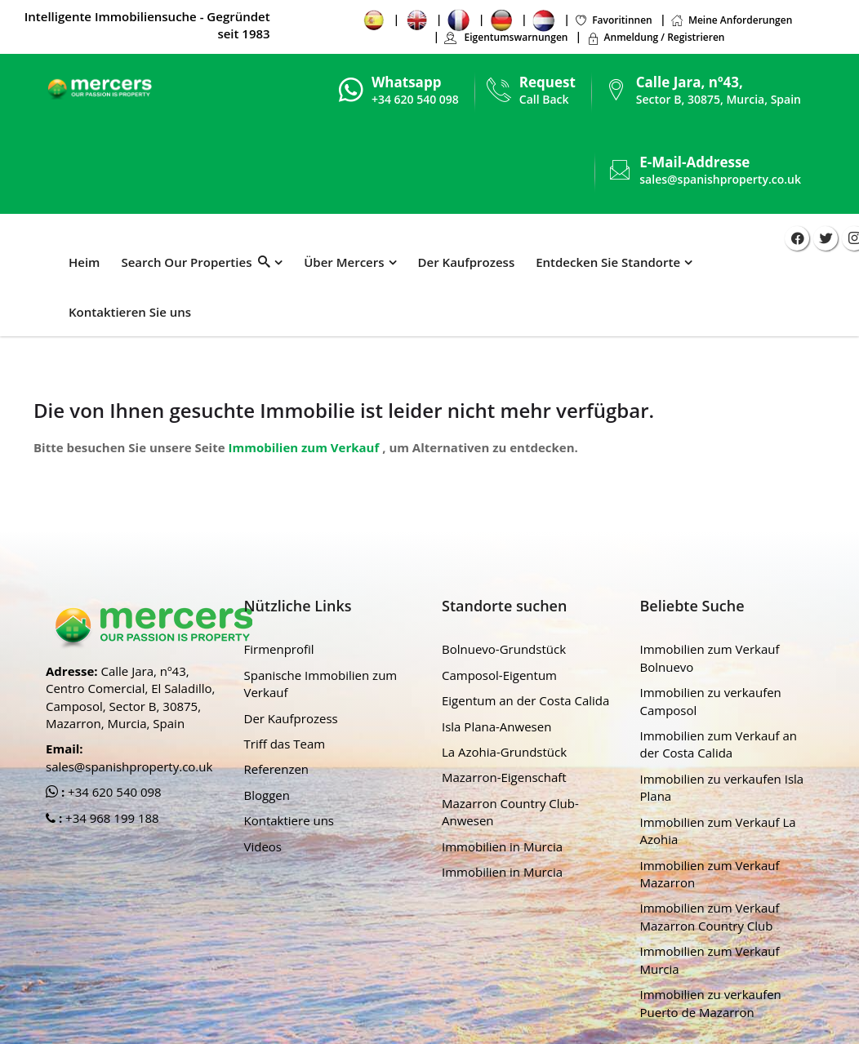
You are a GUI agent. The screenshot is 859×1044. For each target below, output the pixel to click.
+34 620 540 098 (113, 792)
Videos (263, 846)
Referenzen (276, 769)
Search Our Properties (195, 262)
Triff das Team (285, 743)
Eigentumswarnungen (505, 37)
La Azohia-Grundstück (504, 752)
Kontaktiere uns (289, 820)
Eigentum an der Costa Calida (525, 700)
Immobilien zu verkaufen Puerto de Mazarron (710, 1003)
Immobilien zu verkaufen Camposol (710, 700)
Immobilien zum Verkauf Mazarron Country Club (710, 916)
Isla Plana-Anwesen (496, 726)
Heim (84, 262)
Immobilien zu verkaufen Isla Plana (722, 787)
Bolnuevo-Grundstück (504, 649)
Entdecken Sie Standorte (608, 262)
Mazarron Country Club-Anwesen (510, 812)
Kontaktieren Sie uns (130, 312)
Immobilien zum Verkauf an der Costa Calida (718, 744)
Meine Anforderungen (731, 20)
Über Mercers (344, 262)
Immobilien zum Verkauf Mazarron (710, 874)
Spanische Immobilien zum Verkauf (321, 683)
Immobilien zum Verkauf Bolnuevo (710, 657)
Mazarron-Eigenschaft (504, 777)
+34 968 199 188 (110, 818)
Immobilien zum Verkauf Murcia (710, 959)
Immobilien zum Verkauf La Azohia (718, 830)
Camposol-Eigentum (499, 675)
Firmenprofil (279, 649)
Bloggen (267, 795)
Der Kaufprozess (466, 262)
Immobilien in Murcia (502, 846)
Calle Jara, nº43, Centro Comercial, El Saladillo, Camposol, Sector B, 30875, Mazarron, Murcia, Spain (130, 697)
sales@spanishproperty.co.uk (720, 179)
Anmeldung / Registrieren (655, 37)
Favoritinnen (613, 20)
